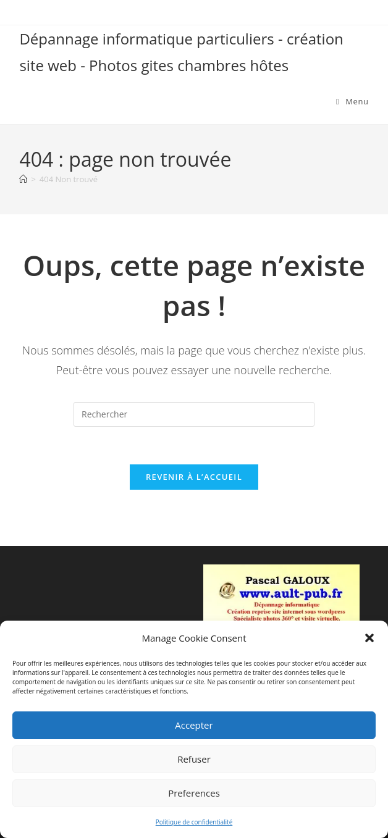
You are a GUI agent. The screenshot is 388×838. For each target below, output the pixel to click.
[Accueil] (23, 179)
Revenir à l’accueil (194, 476)
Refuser (194, 759)
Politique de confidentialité (194, 822)
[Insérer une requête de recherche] (194, 414)
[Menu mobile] (352, 101)
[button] (369, 638)
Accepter (194, 725)
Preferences (194, 793)
